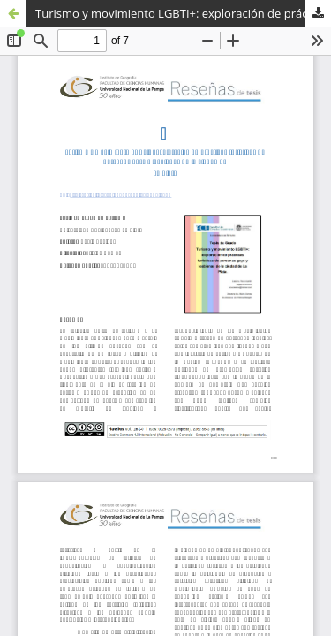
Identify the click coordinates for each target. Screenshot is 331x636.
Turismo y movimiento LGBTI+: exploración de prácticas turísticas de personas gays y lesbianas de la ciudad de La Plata (183, 13)
